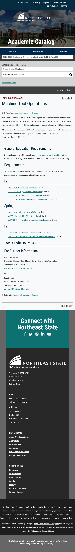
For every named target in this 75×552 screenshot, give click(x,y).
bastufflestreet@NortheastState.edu (19, 268)
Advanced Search (9, 82)
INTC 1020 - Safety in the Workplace (23, 212)
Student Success (16, 492)
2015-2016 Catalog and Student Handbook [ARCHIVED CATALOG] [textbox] (30, 57)
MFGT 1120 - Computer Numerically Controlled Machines (31, 236)
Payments (47, 2)
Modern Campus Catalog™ (42, 543)
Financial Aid (15, 444)
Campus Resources (17, 455)
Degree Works (12, 51)
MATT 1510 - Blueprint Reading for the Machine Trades (30, 199)
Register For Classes (18, 488)
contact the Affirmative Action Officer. (37, 531)
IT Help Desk (53, 6)
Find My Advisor (38, 51)
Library (12, 484)
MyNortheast (23, 2)
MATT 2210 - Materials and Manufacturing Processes (29, 220)
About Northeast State (19, 437)
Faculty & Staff (60, 2)
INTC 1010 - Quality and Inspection (22, 187)
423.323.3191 (20, 398)
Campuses (13, 448)
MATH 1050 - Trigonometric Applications (25, 191)
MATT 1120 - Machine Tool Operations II (25, 216)
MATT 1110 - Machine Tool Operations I (24, 195)
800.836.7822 (23, 402)
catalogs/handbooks (19, 541)
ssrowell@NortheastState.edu (16, 289)
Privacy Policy (15, 384)
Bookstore (13, 470)
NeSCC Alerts (15, 477)
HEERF (64, 6)
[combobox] (37, 57)
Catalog (12, 481)
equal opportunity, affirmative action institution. (23, 527)
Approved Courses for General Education (50, 155)
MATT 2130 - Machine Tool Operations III (25, 232)
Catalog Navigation (65, 90)
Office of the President (19, 451)
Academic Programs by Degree (25, 113)
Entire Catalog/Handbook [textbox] (13, 69)
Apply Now (14, 440)
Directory (36, 2)
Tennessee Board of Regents (46, 523)
